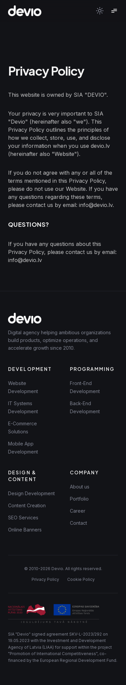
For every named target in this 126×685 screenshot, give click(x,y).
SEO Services (23, 517)
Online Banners (25, 529)
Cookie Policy (81, 579)
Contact (78, 523)
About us (79, 486)
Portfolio (79, 499)
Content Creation (27, 505)
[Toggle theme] (100, 11)
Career (77, 511)
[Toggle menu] (114, 11)
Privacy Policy (45, 579)
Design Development (31, 493)
